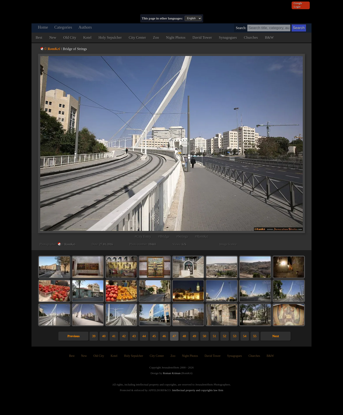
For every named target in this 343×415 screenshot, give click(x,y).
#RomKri (201, 236)
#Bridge (164, 236)
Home (43, 27)
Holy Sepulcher (110, 37)
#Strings (182, 236)
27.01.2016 (106, 244)
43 (134, 336)
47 (174, 336)
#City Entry (143, 236)
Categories (63, 27)
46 (164, 336)
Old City (69, 37)
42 (124, 336)
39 (93, 336)
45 (154, 336)
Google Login (298, 5)
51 (214, 336)
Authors (85, 27)
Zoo (156, 37)
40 (103, 336)
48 (184, 336)
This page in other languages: (162, 18)
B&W (269, 37)
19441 (152, 244)
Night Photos (176, 37)
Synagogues (228, 37)
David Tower (202, 37)
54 (244, 336)
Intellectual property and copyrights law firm (197, 390)
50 (204, 336)
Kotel (87, 37)
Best (39, 37)
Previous (73, 336)
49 (194, 336)
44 (144, 336)
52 (224, 336)
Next (275, 336)
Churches (251, 37)
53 (234, 336)
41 (114, 336)
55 (254, 336)
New (52, 37)
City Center (137, 37)
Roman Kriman (172, 373)
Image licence (228, 244)
